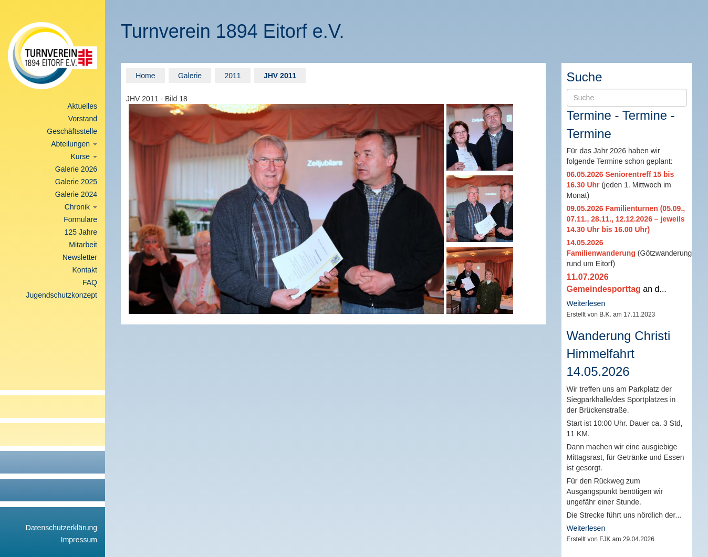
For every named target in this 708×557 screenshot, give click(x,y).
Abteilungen (74, 144)
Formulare (80, 219)
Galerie (190, 75)
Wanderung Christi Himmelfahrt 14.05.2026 (619, 354)
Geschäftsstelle (72, 131)
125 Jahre (81, 232)
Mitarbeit (83, 244)
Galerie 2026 (76, 169)
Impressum (79, 539)
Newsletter (80, 257)
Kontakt (84, 270)
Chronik (81, 207)
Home (145, 75)
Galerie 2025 (76, 181)
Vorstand (82, 118)
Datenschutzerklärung (61, 527)
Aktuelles (82, 106)
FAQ (89, 282)
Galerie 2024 (76, 194)
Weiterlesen (586, 303)
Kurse (84, 156)
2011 (232, 75)
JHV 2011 (280, 75)
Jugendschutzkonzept (61, 295)
